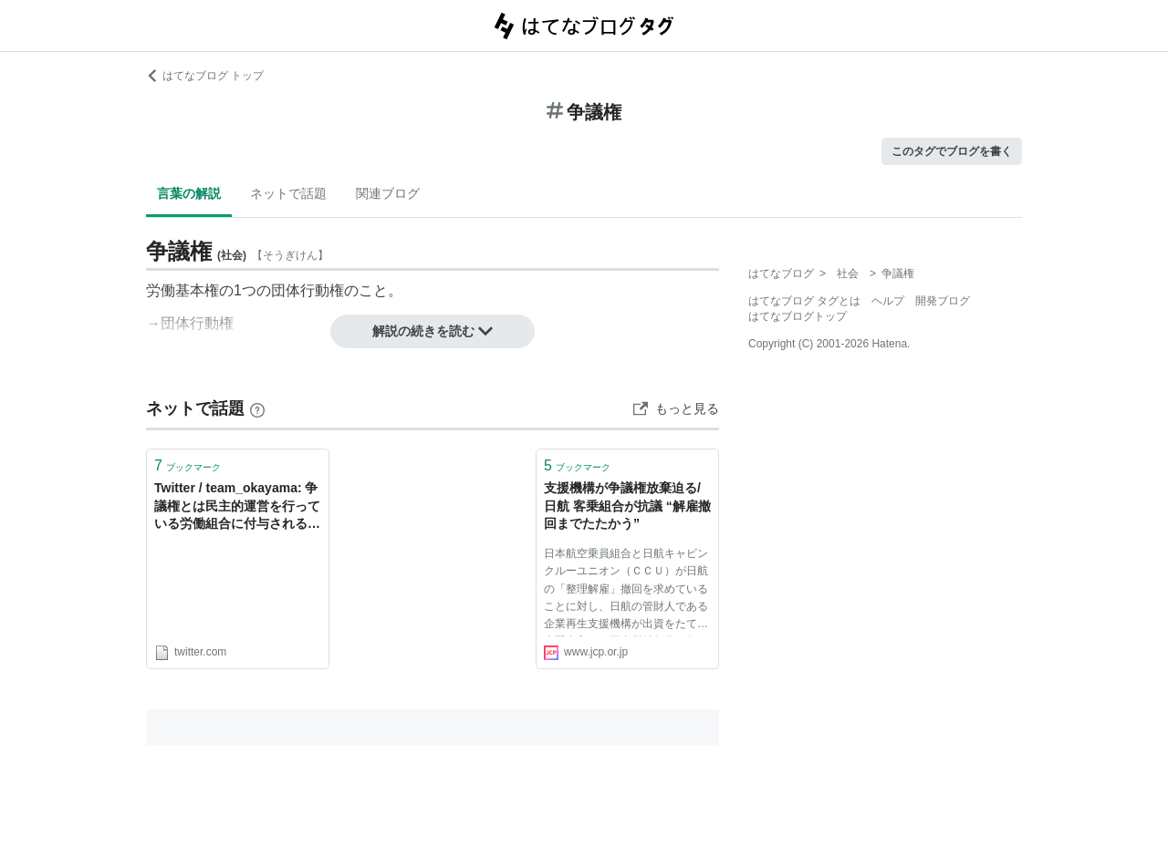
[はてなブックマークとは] (257, 408)
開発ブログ (942, 300)
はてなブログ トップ (205, 75)
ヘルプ (887, 300)
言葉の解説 (189, 193)
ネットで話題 (288, 193)
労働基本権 (182, 290)
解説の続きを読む (432, 331)
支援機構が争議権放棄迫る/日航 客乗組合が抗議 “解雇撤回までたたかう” (627, 505)
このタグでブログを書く (952, 151)
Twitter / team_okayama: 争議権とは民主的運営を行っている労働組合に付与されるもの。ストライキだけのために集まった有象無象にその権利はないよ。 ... (237, 507)
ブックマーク (187, 465)
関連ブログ (388, 193)
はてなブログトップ (797, 316)
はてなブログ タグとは (804, 300)
